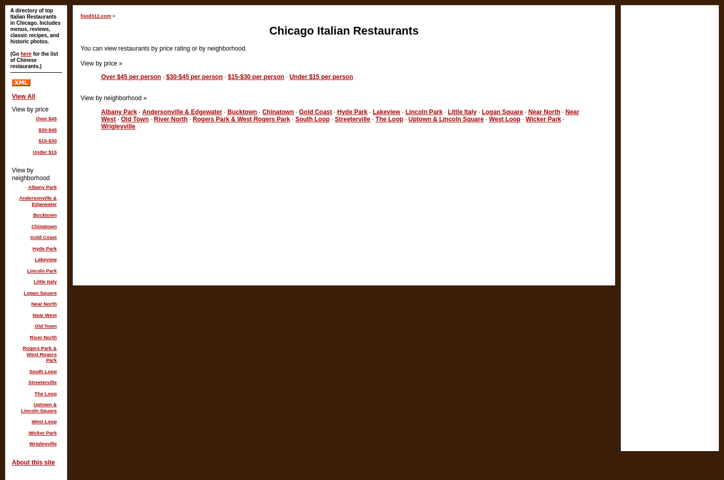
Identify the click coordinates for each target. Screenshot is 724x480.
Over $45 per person (131, 77)
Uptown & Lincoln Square (446, 119)
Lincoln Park (424, 112)
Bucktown (242, 112)
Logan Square (502, 112)
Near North (544, 112)
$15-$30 (48, 140)
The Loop (390, 119)
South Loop (312, 119)
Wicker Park (543, 119)
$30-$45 (48, 130)
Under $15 (45, 152)
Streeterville (353, 119)
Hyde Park (352, 112)
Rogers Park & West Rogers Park (242, 119)
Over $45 (46, 118)
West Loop (505, 119)
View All (23, 96)
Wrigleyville (118, 126)
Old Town (135, 119)
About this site (33, 462)
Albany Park (119, 112)
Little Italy (462, 112)
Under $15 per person (321, 77)
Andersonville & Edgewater (182, 112)
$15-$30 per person (256, 77)
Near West (45, 315)
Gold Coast (315, 112)
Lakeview (386, 112)
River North (170, 119)
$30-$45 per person (194, 77)
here (26, 54)
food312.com (96, 16)
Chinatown (278, 112)
